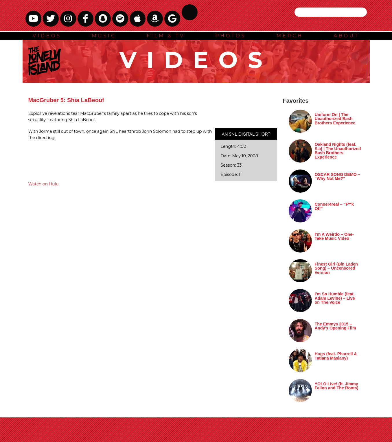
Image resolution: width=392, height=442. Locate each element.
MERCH (290, 35)
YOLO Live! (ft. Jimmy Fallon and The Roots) (336, 386)
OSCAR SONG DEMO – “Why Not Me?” (337, 176)
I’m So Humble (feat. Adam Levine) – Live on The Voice (335, 298)
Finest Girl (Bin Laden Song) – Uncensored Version (336, 268)
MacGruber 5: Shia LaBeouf (66, 100)
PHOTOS (231, 35)
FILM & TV (166, 35)
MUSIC (104, 35)
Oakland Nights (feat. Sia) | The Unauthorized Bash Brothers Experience (338, 150)
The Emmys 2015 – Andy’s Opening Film (335, 326)
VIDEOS (47, 35)
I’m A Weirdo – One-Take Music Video (334, 236)
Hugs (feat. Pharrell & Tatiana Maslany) (336, 355)
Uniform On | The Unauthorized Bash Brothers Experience (335, 118)
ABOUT (346, 35)
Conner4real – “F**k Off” (334, 206)
